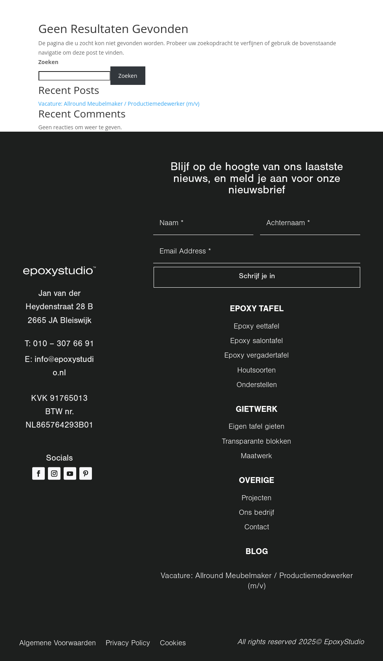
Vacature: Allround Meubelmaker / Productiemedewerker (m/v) (119, 103)
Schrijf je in (256, 278)
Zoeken (48, 62)
